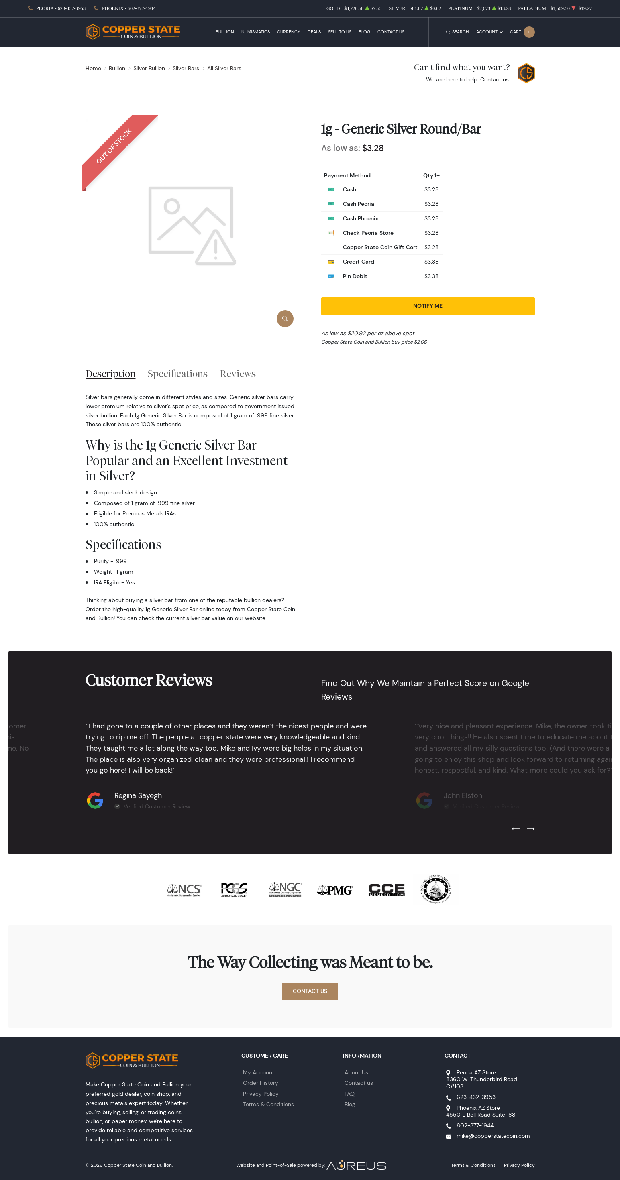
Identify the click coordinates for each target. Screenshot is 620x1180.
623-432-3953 (476, 1097)
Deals (314, 32)
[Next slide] (530, 829)
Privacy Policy (261, 1093)
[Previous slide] (516, 829)
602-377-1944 (475, 1125)
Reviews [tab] (238, 373)
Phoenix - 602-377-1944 (128, 8)
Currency (288, 32)
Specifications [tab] (178, 373)
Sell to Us (339, 32)
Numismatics (255, 32)
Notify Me (428, 305)
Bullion (225, 32)
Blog (364, 32)
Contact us (494, 79)
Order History (260, 1082)
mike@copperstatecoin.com (493, 1135)
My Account (258, 1072)
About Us (356, 1072)
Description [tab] (111, 373)
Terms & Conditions (268, 1104)
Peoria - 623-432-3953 (61, 8)
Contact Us (390, 32)
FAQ (350, 1093)
